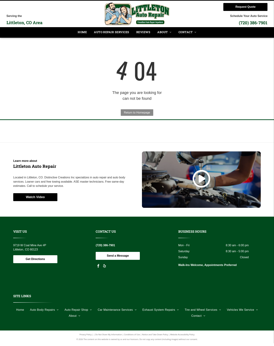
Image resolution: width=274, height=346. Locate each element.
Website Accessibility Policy (182, 337)
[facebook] (98, 269)
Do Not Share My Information (108, 337)
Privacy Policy (85, 337)
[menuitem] (82, 32)
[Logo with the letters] (70, 132)
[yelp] (104, 269)
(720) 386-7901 (253, 23)
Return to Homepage (137, 112)
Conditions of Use (132, 337)
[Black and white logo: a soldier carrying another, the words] (203, 132)
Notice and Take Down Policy (155, 337)
